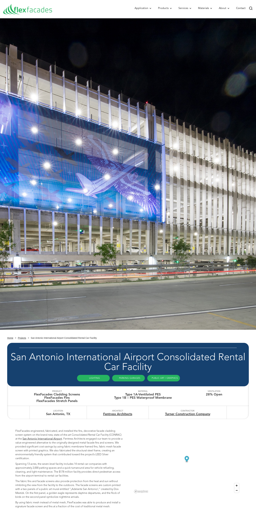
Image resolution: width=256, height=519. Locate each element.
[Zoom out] (236, 490)
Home (10, 338)
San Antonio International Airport (42, 438)
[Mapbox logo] (141, 491)
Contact (241, 8)
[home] (27, 9)
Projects (22, 338)
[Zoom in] (236, 485)
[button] (143, 8)
